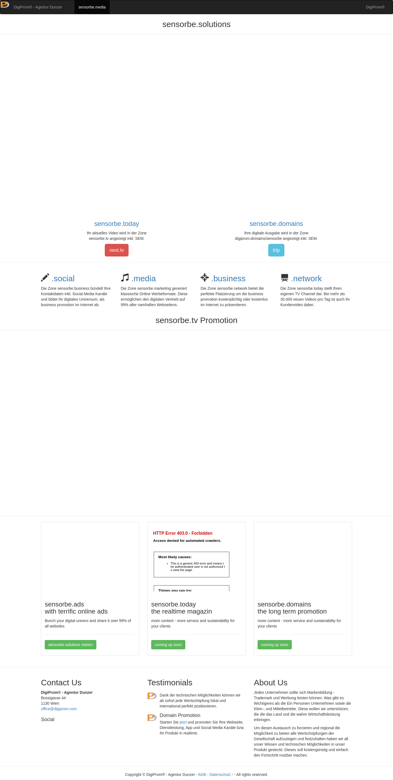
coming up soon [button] (168, 644)
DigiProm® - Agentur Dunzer (38, 7)
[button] (5, 7)
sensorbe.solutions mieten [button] (70, 644)
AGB (202, 774)
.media (142, 278)
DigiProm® (375, 7)
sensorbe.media (92, 7)
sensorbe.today (116, 223)
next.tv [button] (116, 250)
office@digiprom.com (59, 709)
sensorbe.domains (276, 223)
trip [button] (276, 250)
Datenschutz (220, 774)
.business (227, 278)
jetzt (183, 722)
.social (62, 278)
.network (305, 278)
